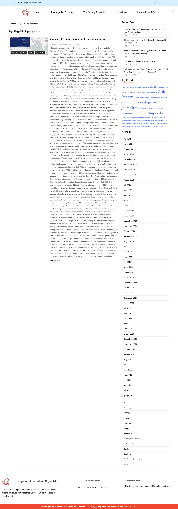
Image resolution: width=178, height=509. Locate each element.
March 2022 (129, 385)
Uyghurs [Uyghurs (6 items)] (133, 126)
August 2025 (129, 180)
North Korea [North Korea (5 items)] (159, 108)
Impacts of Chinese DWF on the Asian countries (78, 40)
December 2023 (130, 282)
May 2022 (128, 375)
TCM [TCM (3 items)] (151, 118)
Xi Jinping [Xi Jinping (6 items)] (155, 126)
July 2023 (127, 308)
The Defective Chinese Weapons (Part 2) (140, 61)
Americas (127, 408)
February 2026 (130, 149)
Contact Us (78, 487)
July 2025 (127, 185)
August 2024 (129, 241)
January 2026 (129, 154)
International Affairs (148, 12)
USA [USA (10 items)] (165, 120)
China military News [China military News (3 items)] (162, 87)
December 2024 (130, 221)
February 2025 (129, 210)
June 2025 (128, 190)
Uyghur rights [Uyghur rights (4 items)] (126, 126)
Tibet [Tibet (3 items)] (134, 121)
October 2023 (129, 292)
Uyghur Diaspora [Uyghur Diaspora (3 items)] (137, 124)
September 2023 (130, 298)
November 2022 (130, 344)
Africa (126, 402)
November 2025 (130, 164)
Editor (53, 44)
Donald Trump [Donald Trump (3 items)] (138, 98)
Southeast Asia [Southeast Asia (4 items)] (126, 118)
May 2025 (128, 195)
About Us (105, 487)
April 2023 (128, 323)
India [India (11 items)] (135, 102)
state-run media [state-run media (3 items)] (145, 118)
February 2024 (130, 272)
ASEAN (14, 53)
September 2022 (130, 354)
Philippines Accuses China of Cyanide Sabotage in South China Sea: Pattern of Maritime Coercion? (146, 70)
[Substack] (163, 2)
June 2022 (128, 369)
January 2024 (129, 277)
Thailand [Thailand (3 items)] (155, 118)
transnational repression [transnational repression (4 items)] (150, 121)
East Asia (22, 53)
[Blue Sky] (155, 2)
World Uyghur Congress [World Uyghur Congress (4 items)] (144, 126)
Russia (31, 53)
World (126, 464)
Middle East (128, 443)
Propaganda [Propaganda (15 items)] (127, 113)
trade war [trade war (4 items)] (139, 121)
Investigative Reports (62, 12)
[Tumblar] (159, 2)
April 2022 (128, 380)
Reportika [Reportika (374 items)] (156, 113)
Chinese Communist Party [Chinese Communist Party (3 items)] (129, 92)
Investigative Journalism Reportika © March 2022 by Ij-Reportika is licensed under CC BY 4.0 (89, 506)
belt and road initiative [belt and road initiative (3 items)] (128, 87)
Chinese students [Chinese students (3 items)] (141, 92)
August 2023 (129, 303)
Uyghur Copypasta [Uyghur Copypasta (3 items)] (127, 124)
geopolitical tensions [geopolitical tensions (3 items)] (157, 98)
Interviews (122, 12)
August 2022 (129, 359)
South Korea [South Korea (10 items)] (136, 117)
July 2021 (127, 390)
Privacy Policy (92, 487)
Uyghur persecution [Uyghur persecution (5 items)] (161, 123)
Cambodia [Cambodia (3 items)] (138, 87)
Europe (126, 428)
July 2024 (127, 246)
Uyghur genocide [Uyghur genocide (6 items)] (149, 123)
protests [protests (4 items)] (135, 114)
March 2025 (128, 205)
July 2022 (127, 364)
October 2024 (129, 231)
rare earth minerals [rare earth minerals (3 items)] (143, 114)
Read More (55, 260)
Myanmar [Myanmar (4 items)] (151, 108)
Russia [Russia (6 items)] (166, 114)
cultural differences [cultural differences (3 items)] (152, 92)
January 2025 (129, 215)
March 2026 (129, 144)
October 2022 (129, 349)
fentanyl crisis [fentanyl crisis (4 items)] (146, 98)
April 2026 (128, 139)
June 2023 (128, 313)
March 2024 (129, 267)
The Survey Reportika (95, 12)
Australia (127, 418)
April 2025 (128, 200)
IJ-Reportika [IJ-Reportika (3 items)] (129, 103)
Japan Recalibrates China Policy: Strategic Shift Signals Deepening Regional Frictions (145, 52)
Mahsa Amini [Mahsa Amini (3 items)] (144, 108)
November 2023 (130, 287)
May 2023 (128, 318)
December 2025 (130, 159)
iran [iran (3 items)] (139, 108)
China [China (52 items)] (152, 87)
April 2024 (128, 262)
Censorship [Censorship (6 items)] (145, 87)
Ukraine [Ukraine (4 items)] (160, 121)
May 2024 (128, 256)
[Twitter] (148, 2)
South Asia (40, 53)
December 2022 (130, 339)
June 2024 (128, 251)
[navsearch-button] (172, 12)
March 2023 (128, 328)
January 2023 (129, 334)
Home (37, 12)
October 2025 (129, 169)
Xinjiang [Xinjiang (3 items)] (161, 126)
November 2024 (130, 226)
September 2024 (130, 236)
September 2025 (130, 174)
